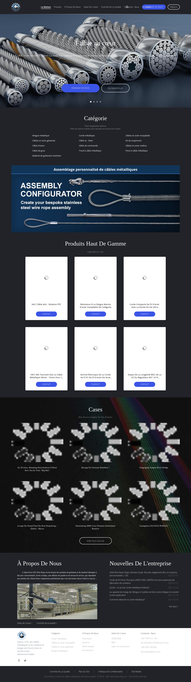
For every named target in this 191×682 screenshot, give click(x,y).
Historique (87, 638)
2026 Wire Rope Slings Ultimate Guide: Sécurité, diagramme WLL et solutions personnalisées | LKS (145, 574)
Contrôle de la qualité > (47, 623)
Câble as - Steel (86, 140)
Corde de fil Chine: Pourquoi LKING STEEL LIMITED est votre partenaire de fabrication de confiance (145, 582)
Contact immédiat (46, 315)
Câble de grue (38, 150)
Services (86, 642)
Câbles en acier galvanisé (43, 140)
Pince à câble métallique (137, 150)
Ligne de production (120, 646)
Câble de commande (88, 145)
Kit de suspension (134, 140)
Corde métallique (87, 135)
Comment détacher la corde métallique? (145, 599)
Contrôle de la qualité (111, 7)
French (173, 7)
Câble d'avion (38, 145)
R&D (113, 642)
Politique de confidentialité (111, 672)
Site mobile (136, 672)
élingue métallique (40, 135)
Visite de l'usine (91, 7)
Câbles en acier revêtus (136, 145)
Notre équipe (88, 646)
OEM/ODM (116, 638)
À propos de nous (72, 7)
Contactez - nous (131, 7)
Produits (57, 7)
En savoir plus (115, 88)
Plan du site (84, 672)
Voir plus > (173, 606)
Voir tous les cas (95, 541)
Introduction (87, 650)
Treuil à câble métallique (90, 150)
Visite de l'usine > (24, 623)
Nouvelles (146, 7)
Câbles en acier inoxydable (138, 135)
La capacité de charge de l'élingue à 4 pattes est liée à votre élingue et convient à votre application (145, 594)
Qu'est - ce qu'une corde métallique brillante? (145, 587)
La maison (46, 7)
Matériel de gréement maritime (46, 155)
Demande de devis (154, 7)
